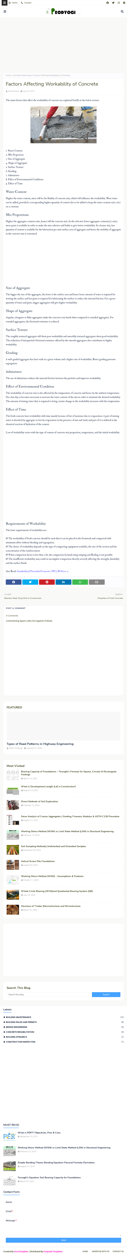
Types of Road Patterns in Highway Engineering (40, 744)
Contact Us (118, 1251)
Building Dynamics (65, 1037)
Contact (26, 2)
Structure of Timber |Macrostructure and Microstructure (51, 906)
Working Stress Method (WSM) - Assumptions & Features (52, 876)
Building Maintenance (65, 1017)
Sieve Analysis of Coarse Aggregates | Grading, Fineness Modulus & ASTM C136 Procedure (70, 816)
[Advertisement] (63, 45)
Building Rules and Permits (65, 1022)
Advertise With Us (100, 1251)
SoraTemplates (21, 1251)
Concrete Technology (22, 75)
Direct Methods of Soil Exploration (39, 801)
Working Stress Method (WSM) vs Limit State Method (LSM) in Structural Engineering (67, 831)
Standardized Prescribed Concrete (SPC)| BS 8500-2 (42, 571)
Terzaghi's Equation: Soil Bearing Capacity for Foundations (49, 1177)
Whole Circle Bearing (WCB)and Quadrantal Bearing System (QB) (57, 891)
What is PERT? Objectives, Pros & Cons (39, 1132)
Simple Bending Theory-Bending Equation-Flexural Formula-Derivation (56, 1162)
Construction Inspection (65, 1042)
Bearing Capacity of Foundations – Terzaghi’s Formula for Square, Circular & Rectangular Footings (69, 773)
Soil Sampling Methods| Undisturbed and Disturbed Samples (53, 846)
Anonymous (13, 91)
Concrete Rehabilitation (65, 1032)
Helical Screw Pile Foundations (38, 861)
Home (12, 2)
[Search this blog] (49, 994)
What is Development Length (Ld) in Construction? (48, 786)
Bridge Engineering (65, 1027)
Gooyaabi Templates (53, 1251)
